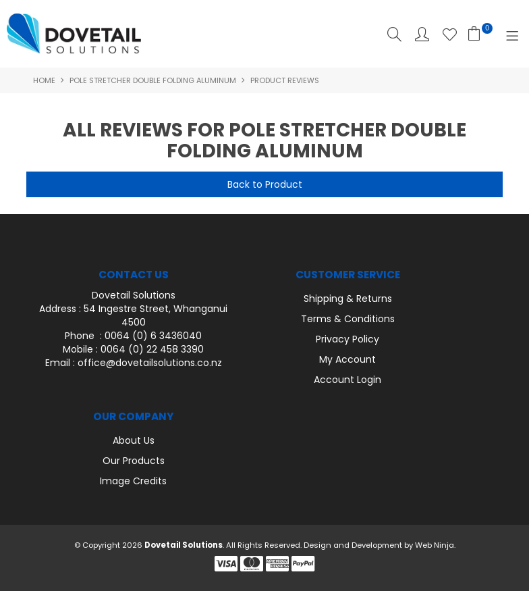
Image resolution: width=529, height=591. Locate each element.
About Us (134, 440)
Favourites (450, 34)
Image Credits (133, 481)
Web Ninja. (435, 545)
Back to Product (264, 184)
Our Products (134, 460)
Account (422, 34)
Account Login (347, 379)
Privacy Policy (347, 339)
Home (44, 80)
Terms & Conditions (348, 319)
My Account (347, 359)
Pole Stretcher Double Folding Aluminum (152, 80)
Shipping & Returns (348, 298)
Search (394, 34)
